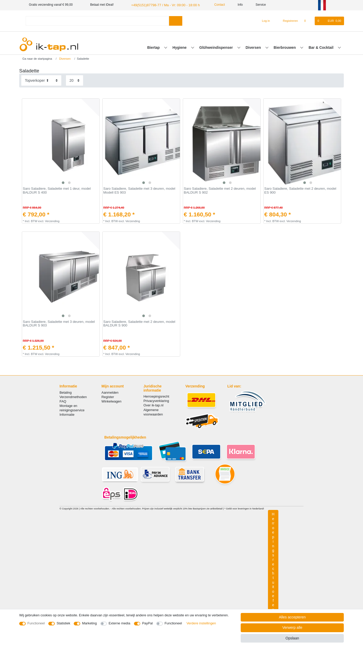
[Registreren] (287, 20)
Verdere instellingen (201, 623)
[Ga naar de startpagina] (35, 58)
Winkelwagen (112, 401)
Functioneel (36, 623)
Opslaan (292, 638)
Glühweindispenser (216, 47)
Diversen (254, 47)
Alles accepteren (292, 617)
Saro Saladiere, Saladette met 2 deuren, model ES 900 (300, 190)
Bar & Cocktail (321, 47)
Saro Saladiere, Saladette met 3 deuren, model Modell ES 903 (139, 190)
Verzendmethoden (73, 396)
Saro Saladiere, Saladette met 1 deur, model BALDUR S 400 (57, 190)
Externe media (119, 623)
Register (108, 396)
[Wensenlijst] (307, 20)
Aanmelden (110, 392)
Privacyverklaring (156, 401)
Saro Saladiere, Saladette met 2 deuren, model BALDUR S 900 (139, 323)
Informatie (67, 414)
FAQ (62, 401)
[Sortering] (41, 80)
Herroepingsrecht (156, 396)
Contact (213, 4)
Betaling (65, 392)
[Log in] (264, 20)
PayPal (147, 623)
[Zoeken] (175, 20)
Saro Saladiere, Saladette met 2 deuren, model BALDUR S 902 (220, 190)
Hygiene (179, 47)
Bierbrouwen (285, 47)
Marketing (89, 623)
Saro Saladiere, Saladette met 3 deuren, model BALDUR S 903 (59, 323)
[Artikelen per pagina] (74, 80)
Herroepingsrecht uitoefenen (273, 565)
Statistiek (63, 623)
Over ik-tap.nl (153, 405)
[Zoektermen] (97, 20)
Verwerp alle (292, 627)
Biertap (154, 47)
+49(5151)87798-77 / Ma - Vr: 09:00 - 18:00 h (162, 4)
